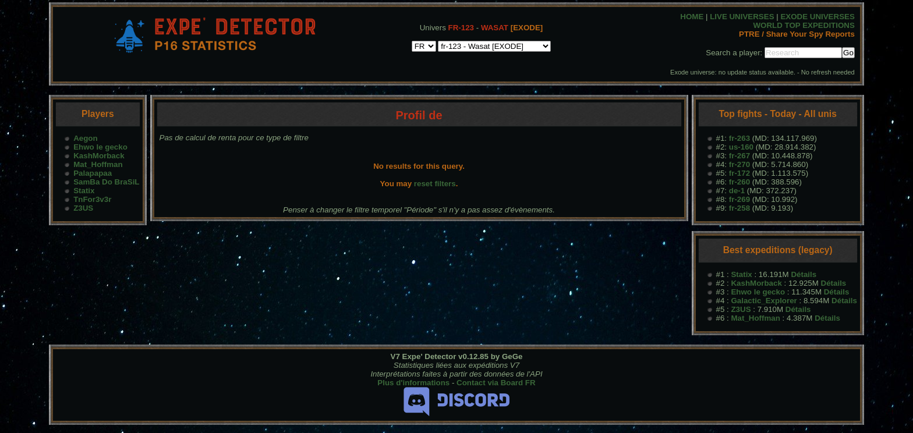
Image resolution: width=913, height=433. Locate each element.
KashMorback (98, 155)
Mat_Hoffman (97, 164)
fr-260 (739, 182)
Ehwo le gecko (100, 147)
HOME (691, 16)
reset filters (435, 183)
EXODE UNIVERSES (817, 16)
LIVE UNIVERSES (742, 16)
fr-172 (739, 173)
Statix (83, 190)
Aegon (85, 138)
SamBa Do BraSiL (106, 182)
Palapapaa (92, 173)
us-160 (741, 147)
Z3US (83, 208)
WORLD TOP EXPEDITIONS (804, 25)
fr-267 (739, 155)
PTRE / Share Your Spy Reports (797, 34)
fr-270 (739, 164)
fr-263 (739, 138)
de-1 (737, 190)
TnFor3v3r (92, 199)
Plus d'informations (413, 382)
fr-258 (739, 208)
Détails (803, 274)
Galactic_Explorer (764, 300)
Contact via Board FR (496, 382)
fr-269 (739, 199)
